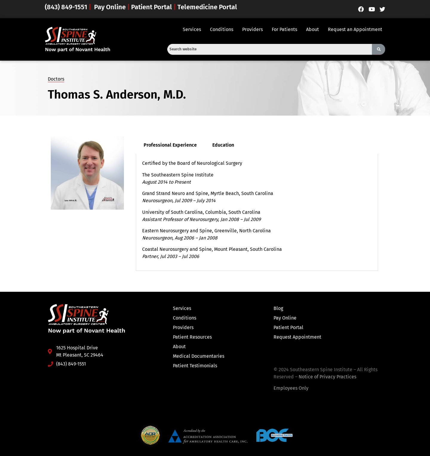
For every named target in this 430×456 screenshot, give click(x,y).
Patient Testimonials (195, 366)
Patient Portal (151, 7)
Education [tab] (223, 145)
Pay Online (110, 7)
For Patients (284, 29)
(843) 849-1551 (67, 7)
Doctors (56, 79)
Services (192, 29)
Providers (252, 29)
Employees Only (291, 388)
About (312, 29)
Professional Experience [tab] (170, 145)
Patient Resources (192, 337)
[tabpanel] (257, 212)
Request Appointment (297, 337)
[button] (193, 29)
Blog (278, 308)
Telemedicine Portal (207, 7)
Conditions (221, 29)
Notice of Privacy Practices (327, 377)
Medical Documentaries (198, 356)
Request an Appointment (355, 29)
